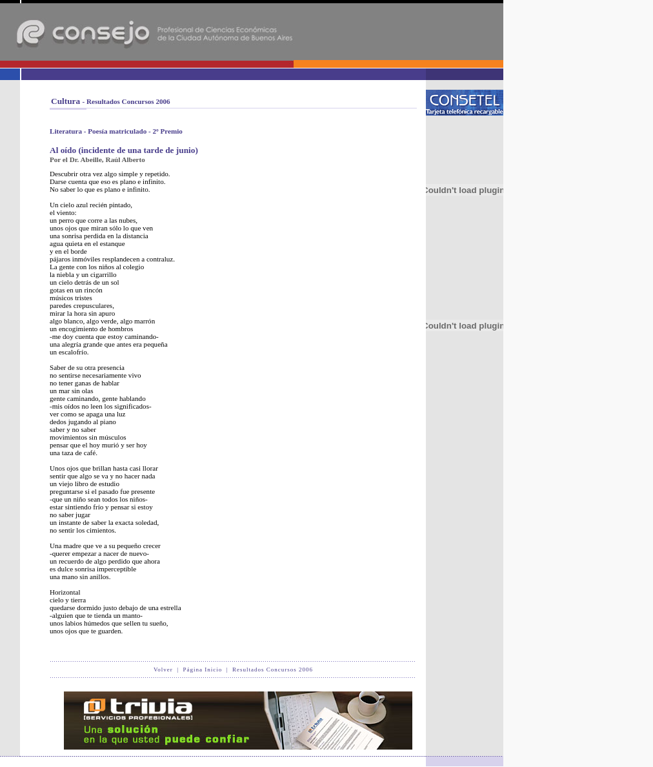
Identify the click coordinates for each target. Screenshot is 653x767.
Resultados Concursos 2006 (272, 669)
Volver (163, 669)
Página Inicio (203, 669)
